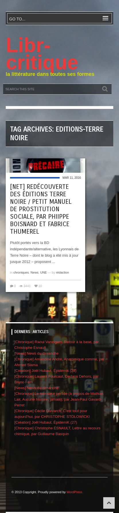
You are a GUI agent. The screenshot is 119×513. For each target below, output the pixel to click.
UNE (43, 272)
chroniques (21, 272)
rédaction (62, 272)
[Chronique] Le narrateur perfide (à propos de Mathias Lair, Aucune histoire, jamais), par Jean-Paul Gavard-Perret (59, 399)
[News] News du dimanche (36, 353)
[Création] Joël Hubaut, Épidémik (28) (45, 370)
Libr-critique (42, 54)
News (35, 272)
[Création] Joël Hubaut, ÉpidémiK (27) (45, 422)
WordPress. (75, 492)
